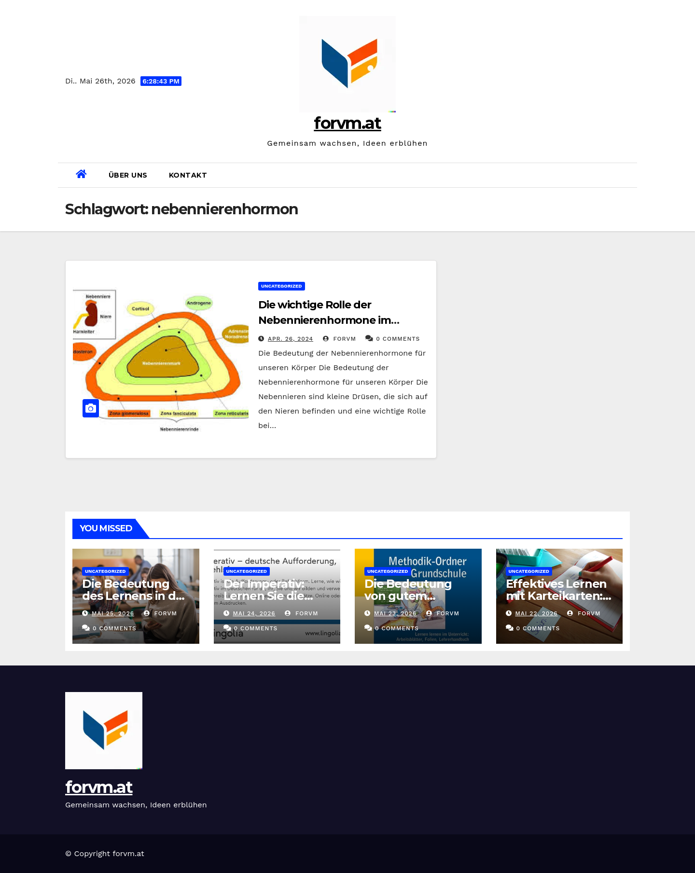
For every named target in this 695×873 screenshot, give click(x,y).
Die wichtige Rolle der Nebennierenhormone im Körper (324, 320)
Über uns (128, 175)
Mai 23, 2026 (395, 613)
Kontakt (188, 175)
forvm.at (347, 123)
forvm (339, 338)
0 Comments (398, 338)
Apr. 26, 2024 (290, 338)
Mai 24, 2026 (254, 613)
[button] (626, 175)
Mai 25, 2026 (113, 613)
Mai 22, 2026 (536, 613)
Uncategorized (281, 286)
